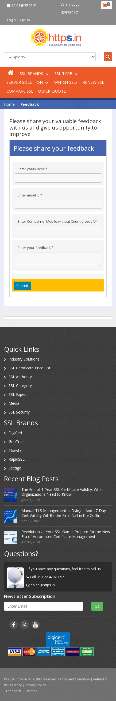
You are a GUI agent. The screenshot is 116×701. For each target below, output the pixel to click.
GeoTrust (17, 441)
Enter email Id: (30, 195)
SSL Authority (20, 376)
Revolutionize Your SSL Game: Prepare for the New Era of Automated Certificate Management (65, 534)
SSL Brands (35, 73)
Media (14, 403)
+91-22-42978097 (50, 576)
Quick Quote (52, 91)
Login (11, 20)
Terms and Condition (74, 679)
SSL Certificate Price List (30, 367)
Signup (24, 20)
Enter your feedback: (35, 247)
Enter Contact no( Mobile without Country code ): (57, 221)
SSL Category (20, 385)
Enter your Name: (33, 168)
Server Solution (27, 82)
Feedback (13, 691)
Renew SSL (93, 82)
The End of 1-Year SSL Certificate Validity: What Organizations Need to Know (62, 492)
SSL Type (67, 73)
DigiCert (15, 432)
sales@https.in (21, 4)
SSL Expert (18, 394)
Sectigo (15, 468)
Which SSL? (66, 82)
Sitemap (31, 691)
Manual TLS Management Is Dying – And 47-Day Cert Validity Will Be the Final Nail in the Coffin (63, 513)
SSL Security (19, 412)
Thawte (15, 450)
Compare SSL (19, 91)
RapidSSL (17, 459)
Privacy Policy (35, 685)
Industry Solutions (24, 359)
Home (9, 104)
